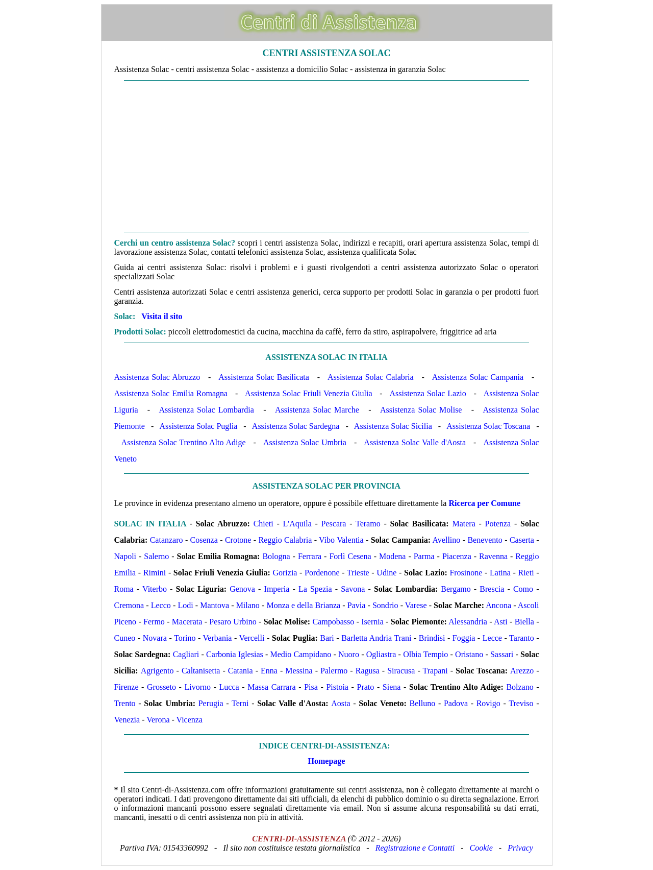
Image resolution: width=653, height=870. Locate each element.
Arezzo (522, 670)
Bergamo (455, 589)
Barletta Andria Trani (376, 638)
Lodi (185, 605)
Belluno (423, 703)
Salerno (156, 556)
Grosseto (161, 687)
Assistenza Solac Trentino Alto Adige (183, 442)
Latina (500, 572)
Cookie (481, 847)
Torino (184, 638)
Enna (269, 670)
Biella (524, 621)
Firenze (126, 687)
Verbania (217, 638)
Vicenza (190, 719)
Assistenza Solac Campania (477, 377)
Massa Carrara (271, 687)
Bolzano (519, 687)
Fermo (154, 621)
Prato (365, 687)
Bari (327, 638)
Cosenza (204, 540)
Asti (501, 621)
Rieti (526, 572)
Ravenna (493, 556)
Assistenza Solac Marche (317, 409)
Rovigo (488, 703)
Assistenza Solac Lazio (428, 393)
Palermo (333, 670)
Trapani (434, 670)
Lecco (161, 605)
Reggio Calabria (285, 540)
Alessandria (467, 621)
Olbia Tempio (425, 654)
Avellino (446, 540)
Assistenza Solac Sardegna (296, 426)
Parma (424, 556)
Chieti (263, 523)
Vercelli (252, 638)
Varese (416, 605)
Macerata (187, 621)
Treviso (521, 703)
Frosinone (465, 572)
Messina (298, 670)
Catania (240, 670)
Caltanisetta (201, 670)
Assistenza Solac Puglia (198, 426)
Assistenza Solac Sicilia (393, 426)
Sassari (501, 654)
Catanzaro (166, 540)
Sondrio (385, 605)
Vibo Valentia (341, 540)
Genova (242, 589)
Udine (386, 572)
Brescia (492, 589)
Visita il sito (161, 316)
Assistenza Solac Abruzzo (157, 377)
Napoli (125, 556)
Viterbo (154, 589)
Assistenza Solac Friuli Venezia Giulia (308, 393)
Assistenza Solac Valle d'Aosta (415, 442)
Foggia (464, 638)
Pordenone (322, 572)
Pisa (311, 687)
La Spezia (315, 589)
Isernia (372, 621)
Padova (456, 703)
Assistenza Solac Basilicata (263, 377)
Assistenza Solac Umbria (304, 442)
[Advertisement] (326, 156)
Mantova (214, 605)
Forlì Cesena (350, 556)
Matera (463, 523)
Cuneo (125, 638)
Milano (248, 605)
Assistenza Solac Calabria (371, 377)
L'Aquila (297, 523)
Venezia (127, 719)
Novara (155, 638)
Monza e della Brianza (303, 605)
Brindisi (432, 638)
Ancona (498, 605)
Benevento (484, 540)
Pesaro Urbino (232, 621)
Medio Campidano (301, 654)
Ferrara (309, 556)
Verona (157, 719)
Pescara (333, 523)
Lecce (492, 638)
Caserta (522, 540)
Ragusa (368, 670)
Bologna (276, 556)
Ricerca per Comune (484, 503)
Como (523, 589)
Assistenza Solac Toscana (488, 426)
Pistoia (337, 687)
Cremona (129, 605)
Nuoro (348, 654)
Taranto (521, 638)
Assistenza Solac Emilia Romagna (171, 393)
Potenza (498, 523)
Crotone (238, 540)
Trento (125, 703)
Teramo (368, 523)
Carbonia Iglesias (234, 654)
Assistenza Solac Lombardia (206, 409)
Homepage (326, 761)
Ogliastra (381, 654)
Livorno (197, 687)
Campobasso (333, 621)
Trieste (358, 572)
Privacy (520, 847)
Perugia (210, 703)
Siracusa (401, 670)
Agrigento (157, 670)
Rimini (154, 572)
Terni (240, 703)
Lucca (229, 687)
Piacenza (456, 556)
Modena (392, 556)
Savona (353, 589)
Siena (392, 687)
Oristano (469, 654)
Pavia (356, 605)
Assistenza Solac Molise (421, 409)
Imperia (277, 589)
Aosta (340, 703)
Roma (124, 589)
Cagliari (186, 654)
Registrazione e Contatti (415, 847)
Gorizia (284, 572)
